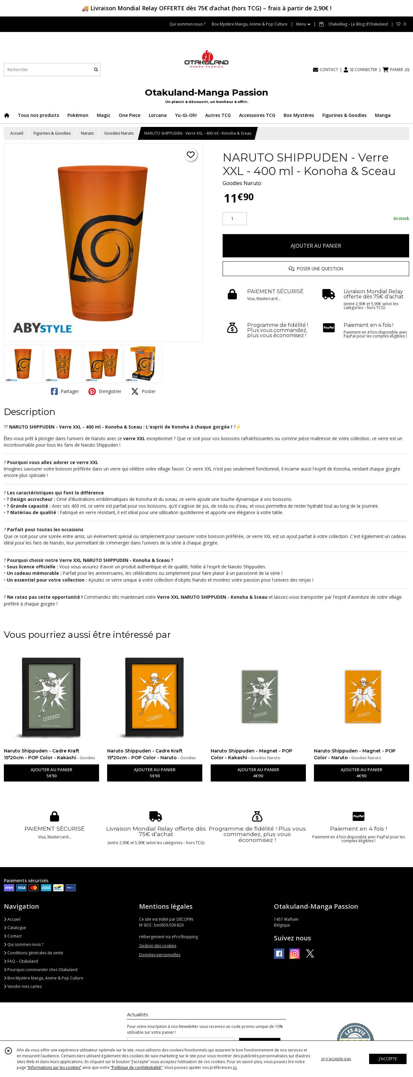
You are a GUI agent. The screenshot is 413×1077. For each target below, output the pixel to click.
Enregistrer (104, 391)
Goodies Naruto (119, 133)
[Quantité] (235, 218)
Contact (13, 936)
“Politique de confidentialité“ (136, 1067)
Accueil (16, 133)
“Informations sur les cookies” (54, 1067)
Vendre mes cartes (23, 986)
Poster (143, 391)
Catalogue (15, 927)
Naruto (87, 133)
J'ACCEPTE (388, 1058)
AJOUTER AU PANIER (316, 245)
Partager (65, 391)
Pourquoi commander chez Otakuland (40, 969)
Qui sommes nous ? (23, 944)
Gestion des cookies (157, 945)
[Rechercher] (96, 69)
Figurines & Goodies (52, 133)
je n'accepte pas (336, 1058)
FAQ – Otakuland (21, 961)
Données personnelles (159, 955)
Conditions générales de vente (33, 953)
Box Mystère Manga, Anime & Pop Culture (43, 978)
